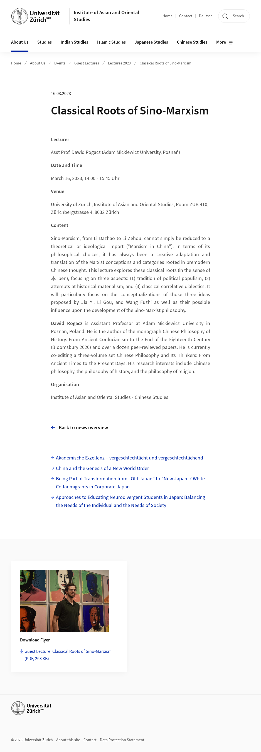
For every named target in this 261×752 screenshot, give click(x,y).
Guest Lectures (86, 63)
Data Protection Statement (122, 740)
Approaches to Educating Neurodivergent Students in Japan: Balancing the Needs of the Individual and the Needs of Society (130, 501)
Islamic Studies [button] (111, 42)
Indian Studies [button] (74, 42)
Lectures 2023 (119, 63)
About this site (68, 740)
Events (59, 63)
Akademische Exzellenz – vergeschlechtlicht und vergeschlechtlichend (129, 457)
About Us (37, 63)
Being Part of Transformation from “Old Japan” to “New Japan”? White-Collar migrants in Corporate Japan (131, 482)
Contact (185, 16)
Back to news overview (79, 427)
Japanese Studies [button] (151, 42)
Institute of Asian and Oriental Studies (106, 16)
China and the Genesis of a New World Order (102, 468)
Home (167, 16)
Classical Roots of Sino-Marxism (165, 63)
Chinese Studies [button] (192, 42)
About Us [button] (19, 42)
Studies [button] (44, 42)
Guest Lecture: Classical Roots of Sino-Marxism (68, 655)
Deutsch (206, 16)
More (224, 42)
